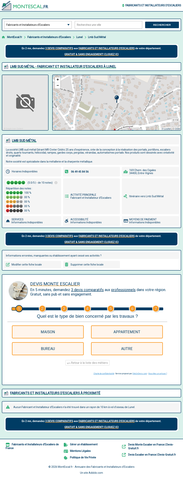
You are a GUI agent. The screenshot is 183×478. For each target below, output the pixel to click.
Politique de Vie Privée (83, 457)
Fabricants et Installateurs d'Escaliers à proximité (55, 393)
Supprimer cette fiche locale (87, 264)
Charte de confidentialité (103, 374)
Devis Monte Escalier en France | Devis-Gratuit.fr (150, 446)
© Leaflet (166, 129)
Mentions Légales (80, 450)
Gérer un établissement (84, 444)
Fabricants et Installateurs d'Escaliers (153, 5)
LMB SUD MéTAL (24, 141)
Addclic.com (96, 472)
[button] (116, 99)
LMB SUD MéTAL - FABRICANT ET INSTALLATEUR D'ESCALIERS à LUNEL (63, 66)
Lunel (79, 37)
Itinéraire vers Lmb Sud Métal (146, 196)
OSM (177, 129)
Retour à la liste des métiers (87, 363)
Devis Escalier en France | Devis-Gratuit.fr (152, 454)
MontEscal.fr (14, 37)
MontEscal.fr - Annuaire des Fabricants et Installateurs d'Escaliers (96, 466)
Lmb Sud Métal (97, 37)
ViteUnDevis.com (139, 374)
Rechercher (162, 25)
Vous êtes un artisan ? (157, 374)
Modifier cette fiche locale (27, 264)
